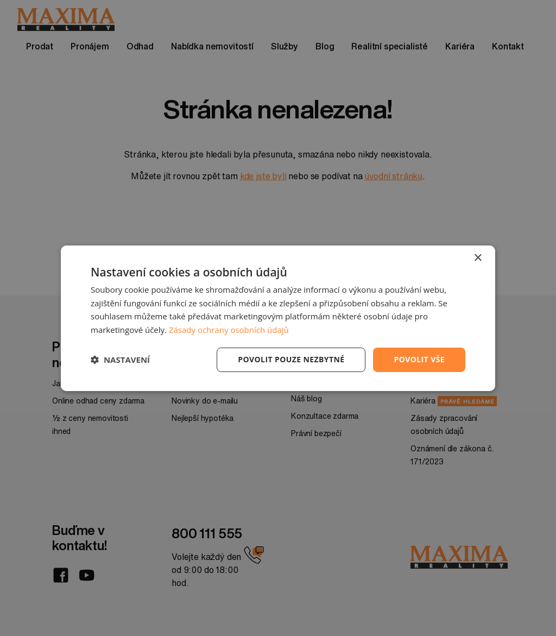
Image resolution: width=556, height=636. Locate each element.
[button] (120, 360)
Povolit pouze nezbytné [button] (291, 359)
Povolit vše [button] (419, 359)
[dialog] (278, 318)
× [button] (477, 258)
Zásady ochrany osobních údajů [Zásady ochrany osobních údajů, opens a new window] (229, 329)
